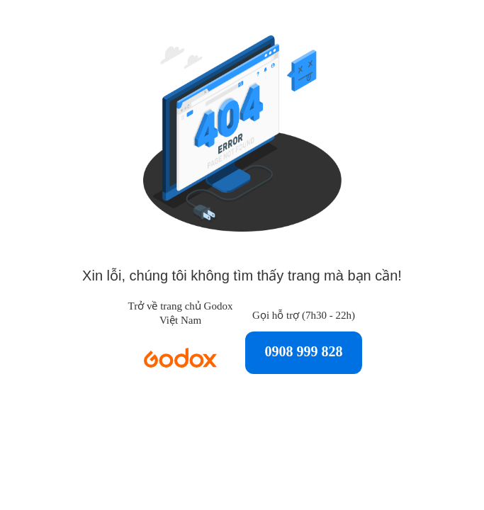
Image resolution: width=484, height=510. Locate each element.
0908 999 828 (304, 351)
